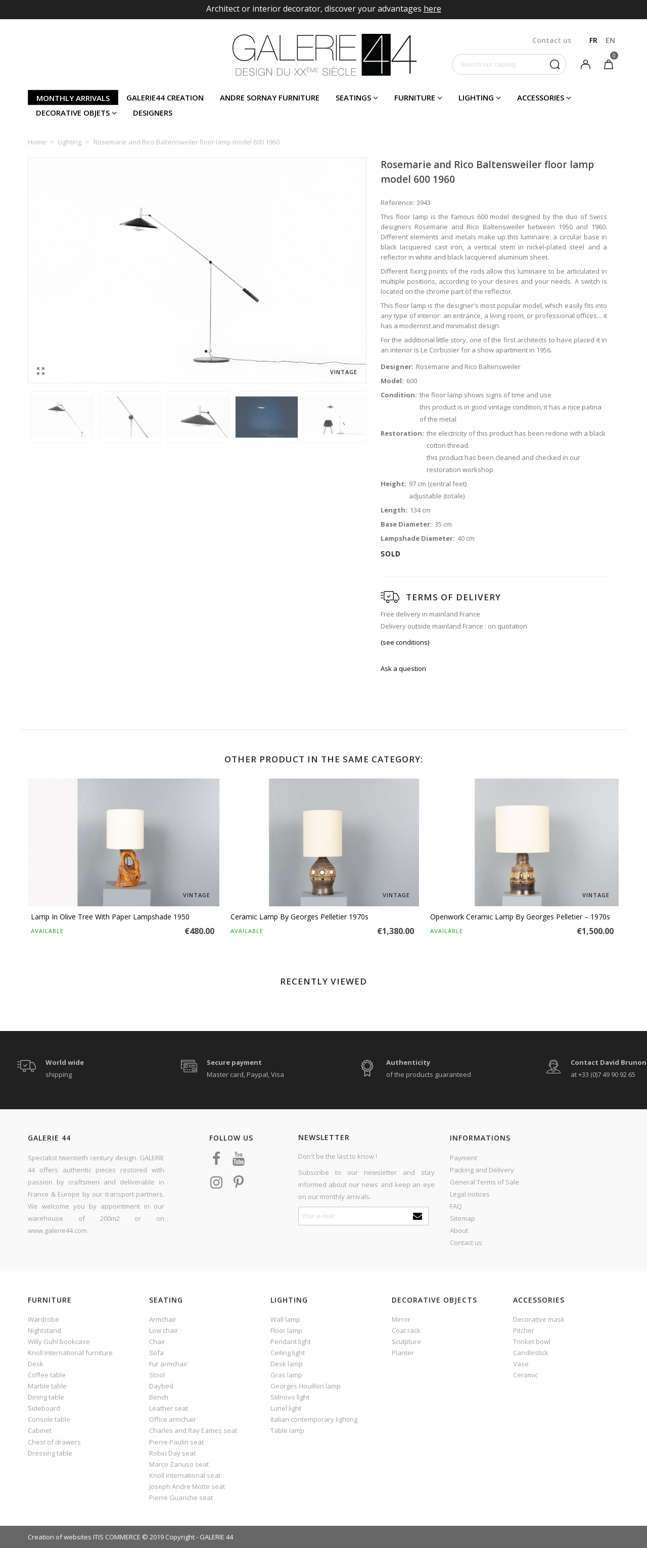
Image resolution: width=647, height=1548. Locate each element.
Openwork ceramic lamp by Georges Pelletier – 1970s (520, 916)
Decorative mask (539, 1319)
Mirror (401, 1319)
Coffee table (47, 1374)
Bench (158, 1397)
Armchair (162, 1319)
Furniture (414, 97)
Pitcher (523, 1330)
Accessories (540, 97)
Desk (35, 1363)
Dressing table (50, 1453)
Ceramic (525, 1374)
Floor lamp (286, 1330)
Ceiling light (287, 1352)
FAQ (456, 1206)
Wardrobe (43, 1319)
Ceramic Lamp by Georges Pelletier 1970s (299, 916)
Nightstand (44, 1330)
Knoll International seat (184, 1475)
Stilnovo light (289, 1397)
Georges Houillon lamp (305, 1385)
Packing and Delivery (482, 1169)
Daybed (161, 1385)
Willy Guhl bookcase (59, 1341)
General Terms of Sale (484, 1181)
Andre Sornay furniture (269, 97)
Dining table (46, 1397)
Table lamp (287, 1430)
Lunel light (285, 1408)
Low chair (163, 1330)
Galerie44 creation (165, 97)
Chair (157, 1341)
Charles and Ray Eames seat (193, 1430)
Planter (403, 1352)
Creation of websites (59, 1536)
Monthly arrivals (73, 98)
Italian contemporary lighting (313, 1419)
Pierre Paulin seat (176, 1442)
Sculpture (406, 1341)
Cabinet (40, 1430)
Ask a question (403, 668)
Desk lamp (286, 1363)
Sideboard (44, 1408)
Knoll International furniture (70, 1352)
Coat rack (406, 1330)
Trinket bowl (531, 1341)
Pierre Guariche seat (181, 1497)
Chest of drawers (54, 1442)
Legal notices (470, 1194)
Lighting (476, 97)
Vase (521, 1363)
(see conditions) (405, 642)
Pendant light (290, 1341)
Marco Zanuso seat (179, 1464)
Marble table (47, 1385)
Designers (152, 113)
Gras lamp (286, 1374)
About (459, 1230)
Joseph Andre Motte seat (187, 1486)
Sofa (156, 1352)
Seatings (353, 97)
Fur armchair (168, 1363)
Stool (157, 1374)
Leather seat (168, 1408)
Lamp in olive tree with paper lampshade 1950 (110, 916)
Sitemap (462, 1218)
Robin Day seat (172, 1453)
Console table (49, 1419)
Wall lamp (285, 1319)
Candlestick (530, 1352)
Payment (463, 1157)
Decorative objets (73, 113)
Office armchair (172, 1419)
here (432, 8)
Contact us (466, 1242)
